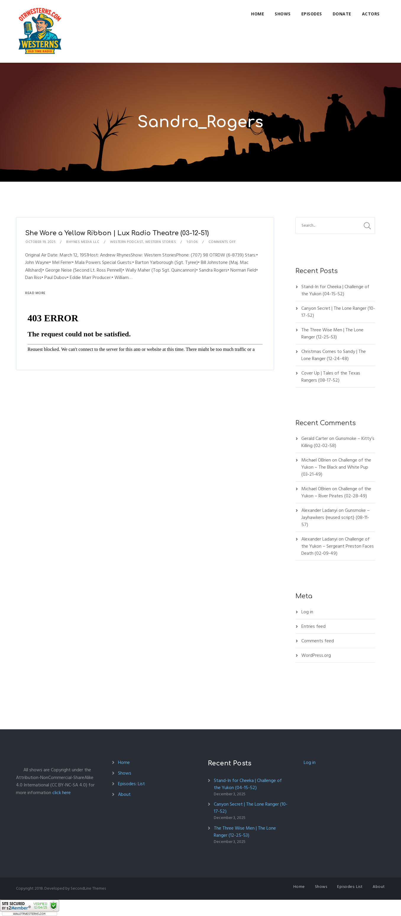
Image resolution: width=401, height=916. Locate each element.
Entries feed (313, 626)
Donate (342, 14)
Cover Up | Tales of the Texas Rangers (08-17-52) (330, 376)
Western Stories (160, 242)
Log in (307, 612)
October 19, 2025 (40, 242)
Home (257, 14)
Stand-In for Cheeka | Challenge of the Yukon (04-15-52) (335, 290)
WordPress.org (316, 655)
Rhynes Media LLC (82, 242)
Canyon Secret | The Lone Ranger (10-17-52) (338, 311)
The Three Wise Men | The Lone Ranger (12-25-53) (332, 333)
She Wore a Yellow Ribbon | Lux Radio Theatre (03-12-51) (117, 233)
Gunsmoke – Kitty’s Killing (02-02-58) (337, 442)
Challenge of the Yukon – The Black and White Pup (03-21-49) (336, 467)
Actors (371, 14)
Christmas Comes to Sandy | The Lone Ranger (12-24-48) (333, 355)
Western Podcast (126, 242)
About (124, 794)
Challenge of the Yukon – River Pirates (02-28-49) (336, 492)
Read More (35, 293)
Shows (283, 14)
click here (61, 792)
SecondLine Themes (88, 888)
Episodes (311, 14)
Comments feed (317, 641)
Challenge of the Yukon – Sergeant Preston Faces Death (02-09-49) (337, 546)
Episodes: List (131, 784)
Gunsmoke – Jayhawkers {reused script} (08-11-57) (335, 517)
